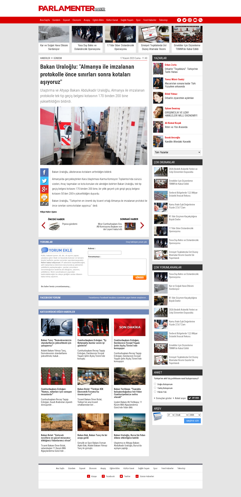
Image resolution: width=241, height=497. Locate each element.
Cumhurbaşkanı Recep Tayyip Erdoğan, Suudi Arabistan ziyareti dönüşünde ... (56, 402)
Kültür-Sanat (112, 20)
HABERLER (45, 58)
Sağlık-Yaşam (127, 20)
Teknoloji (163, 20)
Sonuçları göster (164, 398)
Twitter (125, 476)
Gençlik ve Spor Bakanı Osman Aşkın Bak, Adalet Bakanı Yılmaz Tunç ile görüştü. (92, 446)
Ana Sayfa (45, 20)
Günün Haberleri (145, 476)
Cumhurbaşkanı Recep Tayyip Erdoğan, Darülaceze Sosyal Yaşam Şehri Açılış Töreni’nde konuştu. (91, 354)
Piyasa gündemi (69, 224)
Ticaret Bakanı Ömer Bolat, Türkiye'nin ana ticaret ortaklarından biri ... (89, 402)
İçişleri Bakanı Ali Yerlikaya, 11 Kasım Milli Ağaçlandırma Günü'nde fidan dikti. (128, 405)
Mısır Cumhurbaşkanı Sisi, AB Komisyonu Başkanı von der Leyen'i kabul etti (109, 227)
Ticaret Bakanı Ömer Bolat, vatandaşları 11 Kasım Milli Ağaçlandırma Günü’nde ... (53, 448)
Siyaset (66, 20)
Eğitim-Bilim (98, 20)
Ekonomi (77, 20)
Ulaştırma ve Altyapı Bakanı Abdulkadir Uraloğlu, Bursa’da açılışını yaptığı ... (128, 446)
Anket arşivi (180, 398)
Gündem (56, 20)
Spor (138, 20)
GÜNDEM (58, 58)
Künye (92, 476)
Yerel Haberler (149, 20)
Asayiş (87, 20)
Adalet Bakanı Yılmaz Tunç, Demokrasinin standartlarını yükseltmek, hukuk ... (54, 353)
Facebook (108, 476)
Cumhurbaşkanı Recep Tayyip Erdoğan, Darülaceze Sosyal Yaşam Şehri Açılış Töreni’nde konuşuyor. (128, 357)
